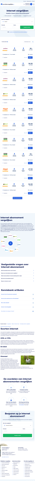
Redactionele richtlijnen (29, 461)
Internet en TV (4, 457)
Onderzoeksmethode (28, 460)
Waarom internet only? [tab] (15, 313)
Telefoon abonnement (5, 463)
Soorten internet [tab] (3, 313)
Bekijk (30, 57)
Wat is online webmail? (17, 293)
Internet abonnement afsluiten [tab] (6, 316)
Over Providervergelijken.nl (29, 452)
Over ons (24, 1)
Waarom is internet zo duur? (6, 270)
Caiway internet (16, 461)
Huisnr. (15, 25)
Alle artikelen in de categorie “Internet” (17, 301)
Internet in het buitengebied (17, 297)
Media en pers (27, 464)
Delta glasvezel (15, 462)
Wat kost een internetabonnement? (7, 268)
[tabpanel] (17, 338)
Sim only (3, 461)
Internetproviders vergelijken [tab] (25, 313)
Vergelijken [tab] (9, 313)
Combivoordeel (5, 41)
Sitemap (24, 475)
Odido (14, 456)
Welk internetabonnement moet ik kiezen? (8, 260)
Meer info (25, 57)
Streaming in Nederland (6, 464)
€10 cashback (21, 394)
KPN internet (15, 455)
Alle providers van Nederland (16, 453)
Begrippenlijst (27, 463)
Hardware (3, 466)
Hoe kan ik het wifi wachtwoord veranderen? (17, 284)
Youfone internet (16, 459)
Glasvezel (3, 455)
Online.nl (14, 464)
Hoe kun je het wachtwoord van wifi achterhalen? (17, 288)
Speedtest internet (28, 455)
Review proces (29, 1)
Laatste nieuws (27, 458)
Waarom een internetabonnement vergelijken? (9, 262)
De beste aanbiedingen (5, 452)
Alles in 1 (3, 458)
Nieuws (33, 1)
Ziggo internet (15, 458)
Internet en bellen (5, 460)
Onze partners (27, 466)
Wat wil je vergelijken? (5, 19)
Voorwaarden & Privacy (19, 475)
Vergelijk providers (27, 27)
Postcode (3, 25)
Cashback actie (27, 457)
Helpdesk (27, 475)
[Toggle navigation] (33, 4)
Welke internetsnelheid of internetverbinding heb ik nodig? (11, 265)
